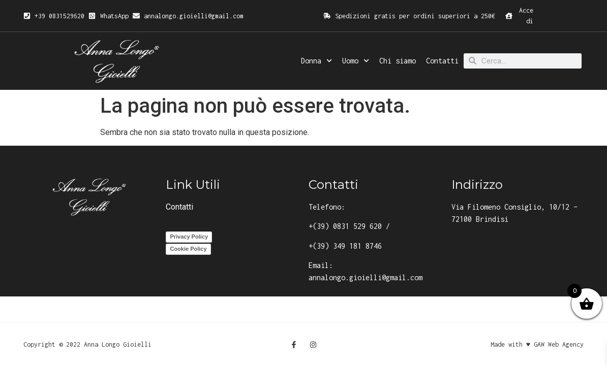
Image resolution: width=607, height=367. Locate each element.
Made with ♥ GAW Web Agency (537, 344)
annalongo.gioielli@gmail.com (365, 277)
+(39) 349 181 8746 (345, 246)
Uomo (355, 61)
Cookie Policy (188, 249)
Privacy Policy (189, 236)
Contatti (442, 60)
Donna (316, 61)
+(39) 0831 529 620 (345, 226)
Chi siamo (397, 60)
